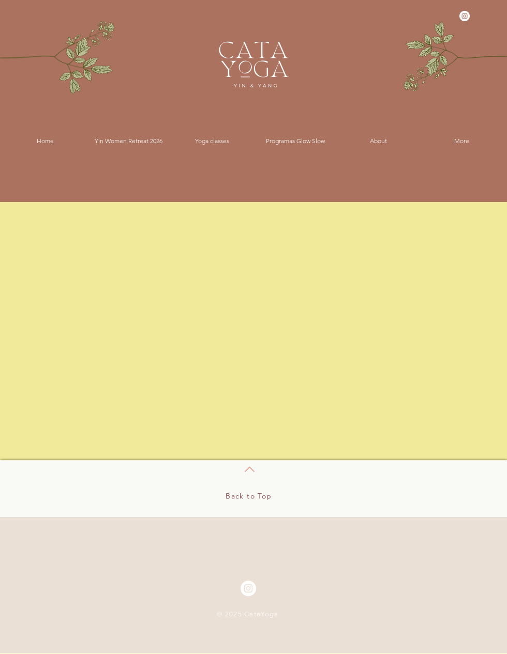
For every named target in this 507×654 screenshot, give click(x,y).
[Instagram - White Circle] (464, 16)
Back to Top (249, 496)
